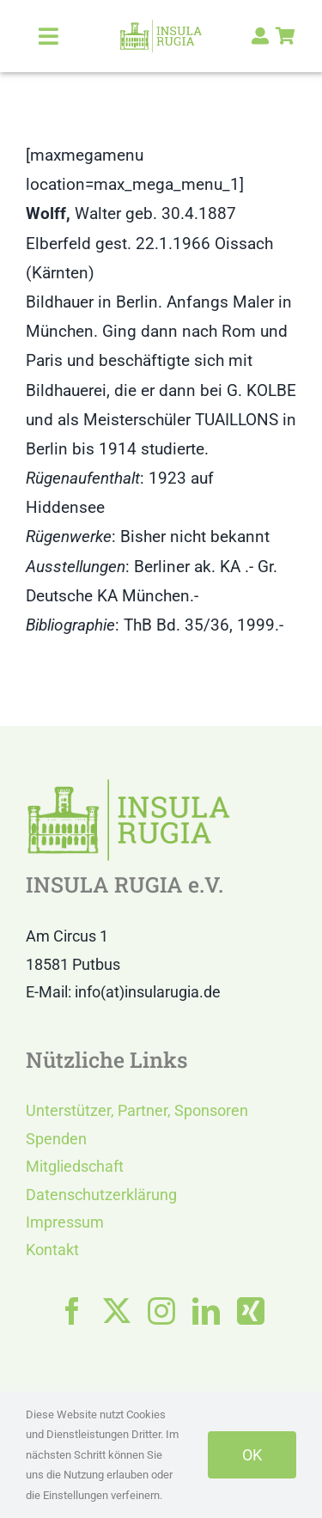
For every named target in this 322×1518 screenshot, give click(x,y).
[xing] (250, 1311)
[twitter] (117, 1311)
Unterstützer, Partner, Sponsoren (137, 1110)
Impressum (65, 1222)
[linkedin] (206, 1311)
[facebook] (72, 1311)
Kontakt (52, 1250)
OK (252, 1455)
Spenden (56, 1139)
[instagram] (161, 1311)
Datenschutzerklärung (101, 1195)
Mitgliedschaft (75, 1166)
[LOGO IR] (161, 27)
